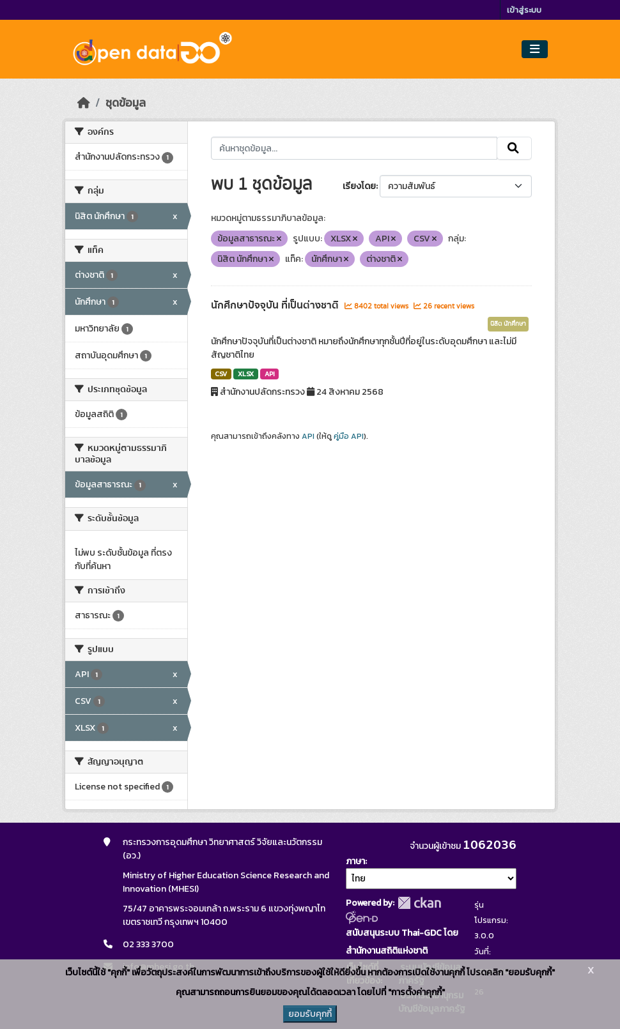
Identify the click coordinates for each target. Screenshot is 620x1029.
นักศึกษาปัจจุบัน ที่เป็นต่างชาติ (276, 305)
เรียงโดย (359, 186)
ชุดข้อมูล (125, 103)
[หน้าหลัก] (83, 103)
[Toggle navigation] (535, 49)
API (270, 374)
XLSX (246, 374)
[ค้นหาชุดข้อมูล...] (354, 148)
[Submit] (514, 148)
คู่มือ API (349, 436)
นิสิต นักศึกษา (508, 323)
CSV (221, 374)
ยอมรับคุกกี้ (310, 1014)
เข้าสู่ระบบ (524, 10)
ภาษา (355, 861)
